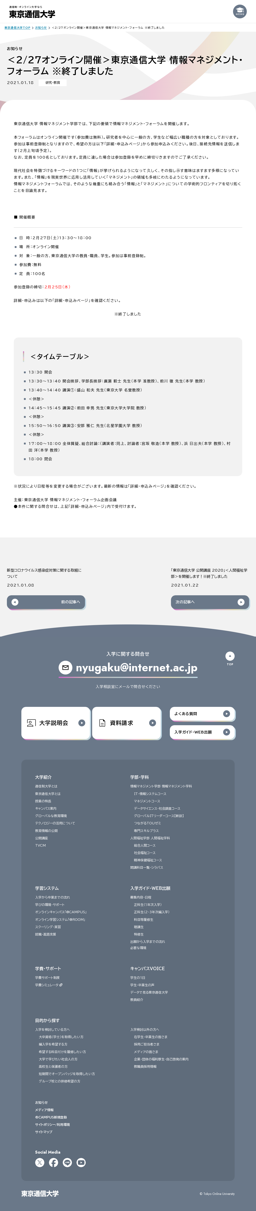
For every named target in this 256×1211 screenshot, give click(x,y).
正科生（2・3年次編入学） (152, 912)
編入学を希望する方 (53, 1044)
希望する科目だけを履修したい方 (62, 1052)
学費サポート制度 (47, 977)
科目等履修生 (143, 919)
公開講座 (41, 838)
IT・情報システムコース (150, 793)
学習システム (47, 888)
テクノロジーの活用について (55, 823)
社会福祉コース (145, 852)
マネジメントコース (147, 801)
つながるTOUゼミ (147, 823)
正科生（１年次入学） (148, 905)
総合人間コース (145, 845)
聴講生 (139, 927)
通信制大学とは (46, 786)
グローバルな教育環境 (51, 816)
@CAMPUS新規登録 (51, 1117)
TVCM (40, 845)
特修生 (139, 934)
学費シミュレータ (48, 985)
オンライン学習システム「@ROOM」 (60, 919)
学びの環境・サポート (50, 905)
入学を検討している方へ (52, 1029)
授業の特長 (43, 801)
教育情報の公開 (46, 830)
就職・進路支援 (45, 934)
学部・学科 (139, 777)
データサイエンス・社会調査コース (157, 808)
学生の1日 (137, 977)
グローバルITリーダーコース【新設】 (159, 816)
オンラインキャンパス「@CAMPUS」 (61, 912)
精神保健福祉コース (148, 860)
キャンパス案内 (46, 808)
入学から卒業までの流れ (52, 897)
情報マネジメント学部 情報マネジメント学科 (161, 786)
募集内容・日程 (140, 897)
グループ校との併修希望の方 (59, 1081)
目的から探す (47, 1020)
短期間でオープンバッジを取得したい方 (67, 1074)
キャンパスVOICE (147, 969)
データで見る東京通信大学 (149, 992)
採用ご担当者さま (146, 1044)
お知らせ (41, 1102)
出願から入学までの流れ (147, 942)
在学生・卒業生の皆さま (151, 1037)
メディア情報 (44, 1110)
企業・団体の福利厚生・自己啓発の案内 (161, 1059)
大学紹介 (43, 777)
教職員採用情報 (145, 1066)
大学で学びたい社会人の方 (58, 1059)
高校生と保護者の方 (53, 1066)
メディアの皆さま (146, 1052)
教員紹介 (136, 1000)
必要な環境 (138, 948)
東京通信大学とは (48, 793)
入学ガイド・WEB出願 (150, 888)
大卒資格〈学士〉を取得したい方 (61, 1037)
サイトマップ (43, 1132)
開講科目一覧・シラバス (146, 867)
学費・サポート (48, 969)
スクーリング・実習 (48, 927)
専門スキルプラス (146, 830)
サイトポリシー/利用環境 (52, 1124)
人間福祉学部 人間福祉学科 (150, 838)
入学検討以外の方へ (144, 1029)
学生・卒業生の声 (142, 985)
